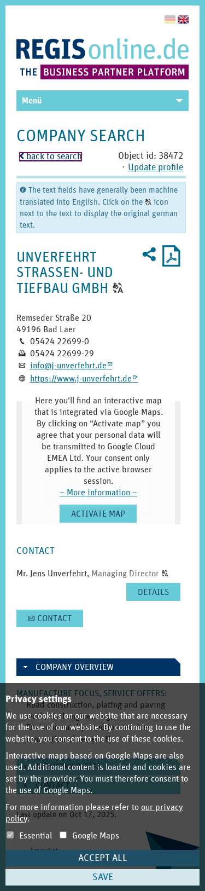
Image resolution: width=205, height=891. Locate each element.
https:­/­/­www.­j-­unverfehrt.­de (84, 378)
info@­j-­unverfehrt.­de (71, 365)
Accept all (102, 858)
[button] (118, 288)
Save (102, 877)
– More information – (98, 492)
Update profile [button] (155, 167)
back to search (50, 156)
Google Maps (89, 835)
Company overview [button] (75, 667)
